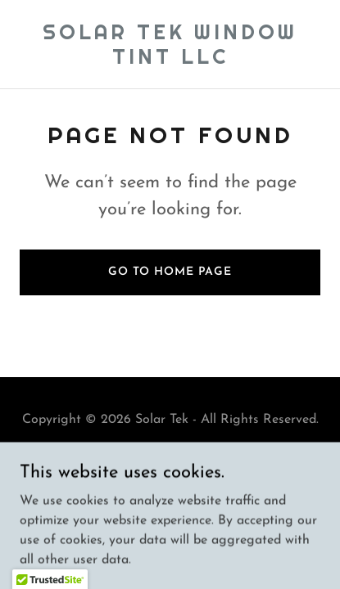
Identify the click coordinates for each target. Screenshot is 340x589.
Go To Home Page (170, 272)
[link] (170, 60)
